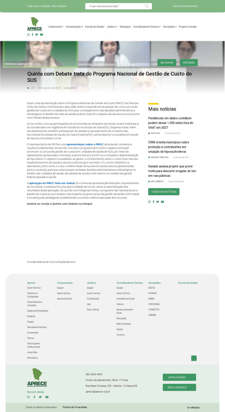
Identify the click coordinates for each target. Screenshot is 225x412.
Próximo (189, 62)
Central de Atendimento (185, 6)
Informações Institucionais (33, 345)
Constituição (93, 298)
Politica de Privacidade (75, 407)
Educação (121, 318)
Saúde (120, 329)
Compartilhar (70, 87)
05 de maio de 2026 (181, 157)
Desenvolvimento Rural (125, 311)
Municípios (125, 26)
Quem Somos (34, 288)
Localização (176, 377)
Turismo (121, 335)
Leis (89, 304)
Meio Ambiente (124, 324)
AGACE (151, 288)
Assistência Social (125, 298)
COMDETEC (154, 309)
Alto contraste (59, 6)
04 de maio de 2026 (176, 181)
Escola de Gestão (94, 26)
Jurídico (111, 26)
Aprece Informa (64, 298)
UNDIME (152, 315)
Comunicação (73, 26)
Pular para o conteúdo (38, 6)
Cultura (120, 304)
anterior (166, 62)
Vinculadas (168, 26)
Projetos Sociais (188, 26)
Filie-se (30, 338)
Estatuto (31, 316)
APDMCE (152, 293)
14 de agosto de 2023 (49, 87)
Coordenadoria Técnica (145, 26)
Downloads (32, 332)
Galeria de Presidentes (37, 311)
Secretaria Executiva (36, 327)
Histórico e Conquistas (32, 295)
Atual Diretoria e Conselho (34, 304)
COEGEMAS (154, 304)
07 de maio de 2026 (172, 133)
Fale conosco (177, 387)
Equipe (30, 322)
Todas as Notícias (163, 191)
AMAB (151, 298)
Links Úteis (32, 352)
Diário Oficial (93, 309)
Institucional (54, 26)
